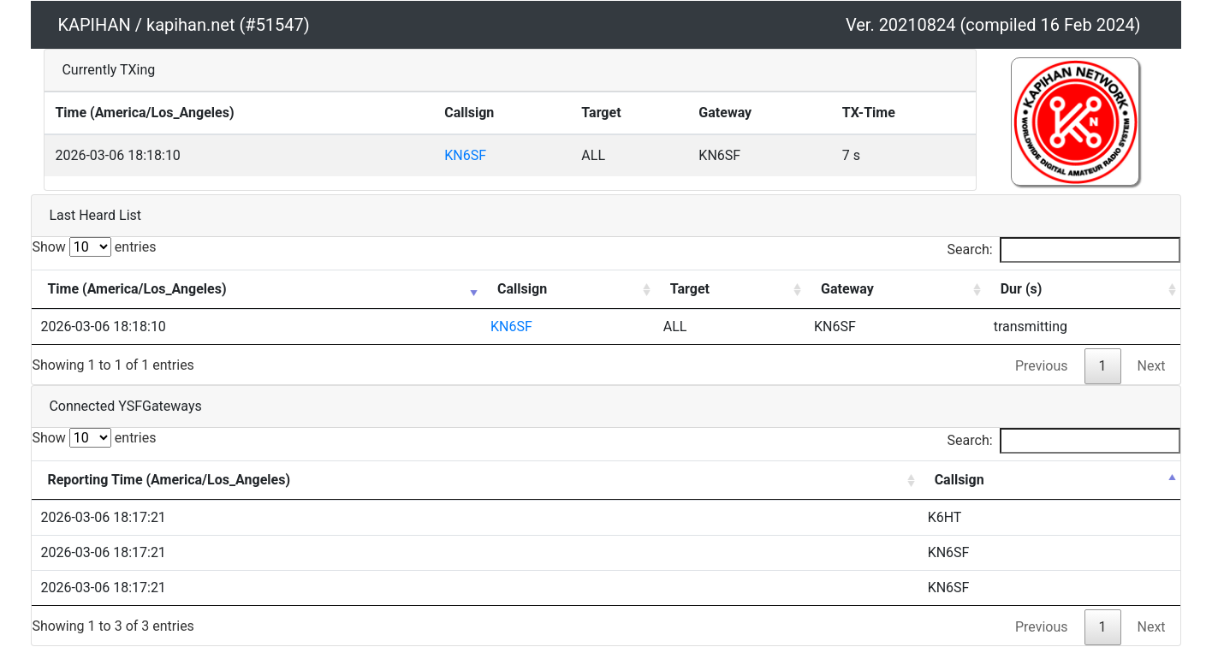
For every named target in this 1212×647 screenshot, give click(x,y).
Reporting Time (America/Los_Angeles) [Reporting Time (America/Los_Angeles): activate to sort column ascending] (168, 480)
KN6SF (465, 155)
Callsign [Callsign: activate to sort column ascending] (522, 289)
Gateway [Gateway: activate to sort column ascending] (847, 289)
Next (1152, 366)
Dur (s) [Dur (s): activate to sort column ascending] (1022, 289)
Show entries (94, 247)
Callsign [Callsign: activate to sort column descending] (959, 480)
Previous (1041, 366)
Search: (1064, 250)
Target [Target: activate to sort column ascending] (690, 289)
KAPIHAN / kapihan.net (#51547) (183, 25)
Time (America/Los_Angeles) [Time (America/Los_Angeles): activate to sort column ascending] (136, 289)
